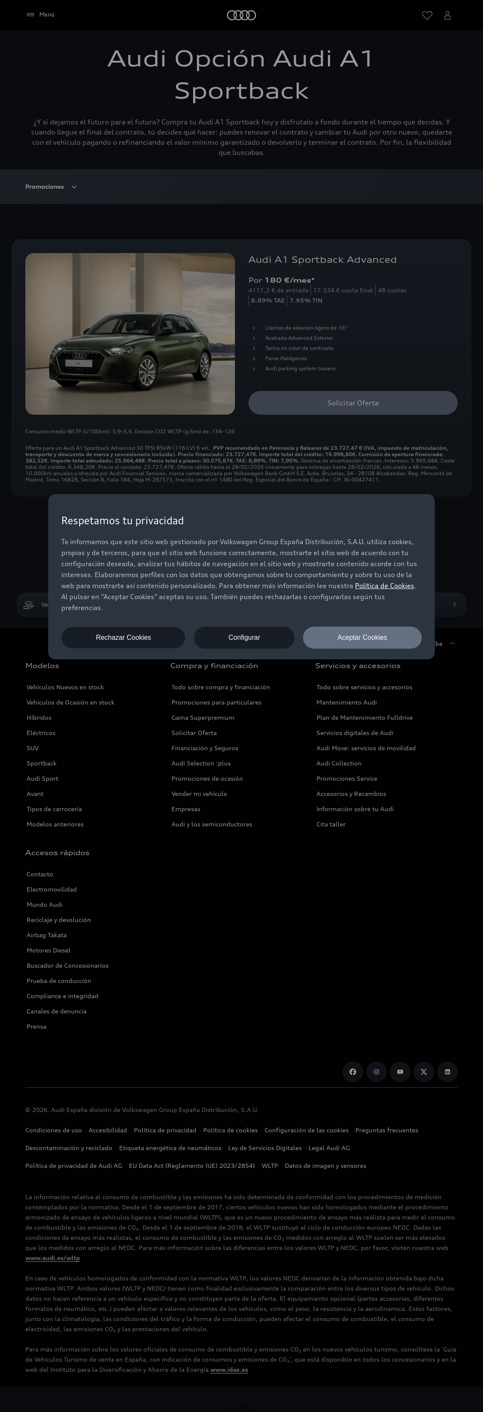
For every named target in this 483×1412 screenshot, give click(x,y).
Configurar (244, 637)
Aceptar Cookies (362, 637)
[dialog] (241, 576)
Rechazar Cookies (123, 637)
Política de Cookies (384, 585)
